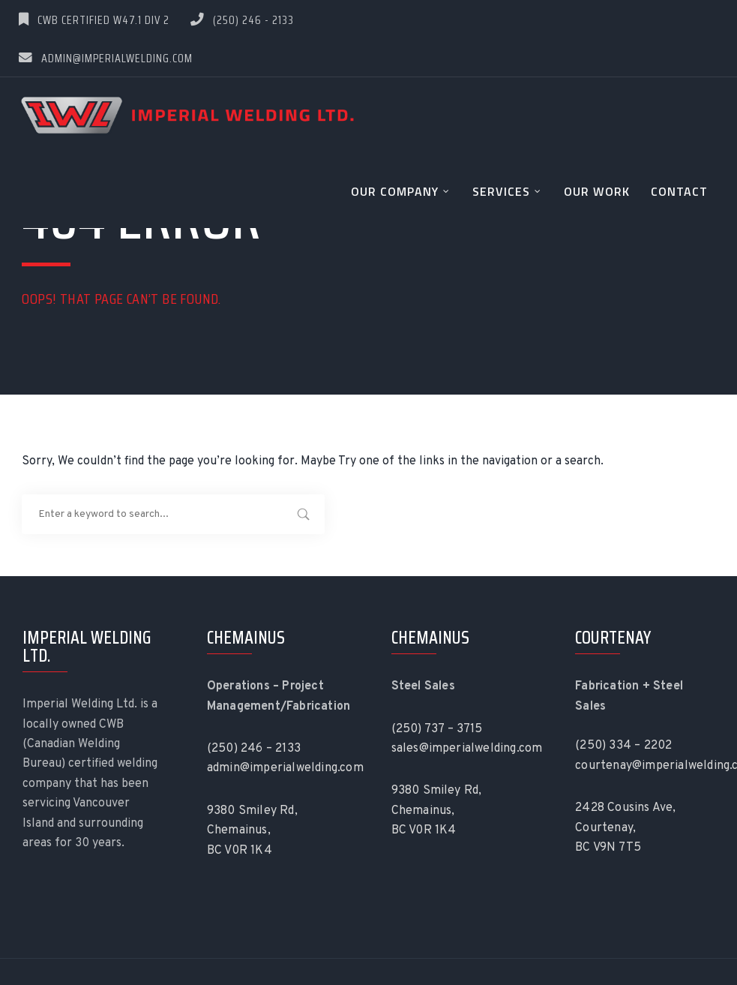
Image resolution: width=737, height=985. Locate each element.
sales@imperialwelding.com (467, 748)
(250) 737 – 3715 (437, 729)
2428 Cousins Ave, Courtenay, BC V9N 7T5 (625, 827)
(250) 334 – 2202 (623, 745)
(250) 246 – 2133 (254, 748)
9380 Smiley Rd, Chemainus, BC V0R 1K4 (252, 830)
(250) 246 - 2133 (242, 20)
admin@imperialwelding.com (106, 58)
